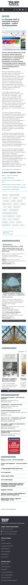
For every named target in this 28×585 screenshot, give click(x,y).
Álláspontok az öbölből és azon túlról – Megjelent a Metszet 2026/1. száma (9, 380)
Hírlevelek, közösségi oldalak (9, 580)
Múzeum (18, 216)
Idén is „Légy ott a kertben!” (10, 175)
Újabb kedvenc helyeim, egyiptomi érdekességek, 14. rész (11, 499)
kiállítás (23, 204)
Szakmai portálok (6, 577)
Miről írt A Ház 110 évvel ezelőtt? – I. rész (14, 184)
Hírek (3, 540)
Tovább (21, 352)
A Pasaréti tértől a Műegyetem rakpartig (13, 187)
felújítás (13, 201)
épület (9, 207)
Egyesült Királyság (14, 194)
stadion (22, 225)
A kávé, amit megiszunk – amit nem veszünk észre (14, 464)
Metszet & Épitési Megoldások (8, 509)
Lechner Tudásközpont (8, 216)
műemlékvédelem (13, 210)
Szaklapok (4, 569)
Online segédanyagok (7, 574)
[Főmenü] (3, 10)
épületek (20, 201)
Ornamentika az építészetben (10, 189)
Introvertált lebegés (7, 479)
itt (13, 169)
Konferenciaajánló (6, 543)
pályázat (15, 198)
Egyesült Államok (7, 204)
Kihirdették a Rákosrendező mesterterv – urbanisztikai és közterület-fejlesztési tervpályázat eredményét (13, 485)
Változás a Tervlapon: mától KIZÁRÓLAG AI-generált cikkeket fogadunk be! (13, 494)
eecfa (9, 219)
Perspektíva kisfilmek (7, 546)
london (23, 198)
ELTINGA (12, 222)
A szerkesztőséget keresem (9, 533)
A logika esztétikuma (8, 178)
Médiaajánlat (4, 554)
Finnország (15, 225)
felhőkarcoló (17, 207)
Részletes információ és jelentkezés (14, 268)
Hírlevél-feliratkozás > (14, 391)
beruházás (6, 201)
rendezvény (16, 219)
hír (10, 198)
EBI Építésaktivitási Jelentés (10, 213)
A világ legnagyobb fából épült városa (12, 468)
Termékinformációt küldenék (9, 531)
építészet (5, 198)
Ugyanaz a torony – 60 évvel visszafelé (12, 459)
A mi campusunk (6, 472)
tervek (4, 219)
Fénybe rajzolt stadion (7, 476)
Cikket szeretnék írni (7, 529)
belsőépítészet (6, 225)
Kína (5, 207)
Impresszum (4, 557)
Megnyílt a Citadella (7, 489)
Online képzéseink (6, 169)
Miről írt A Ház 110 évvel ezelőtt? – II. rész (12, 181)
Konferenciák (5, 563)
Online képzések (5, 551)
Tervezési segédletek (7, 572)
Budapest (5, 194)
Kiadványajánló (5, 548)
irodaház (5, 210)
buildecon (16, 204)
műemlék (18, 222)
